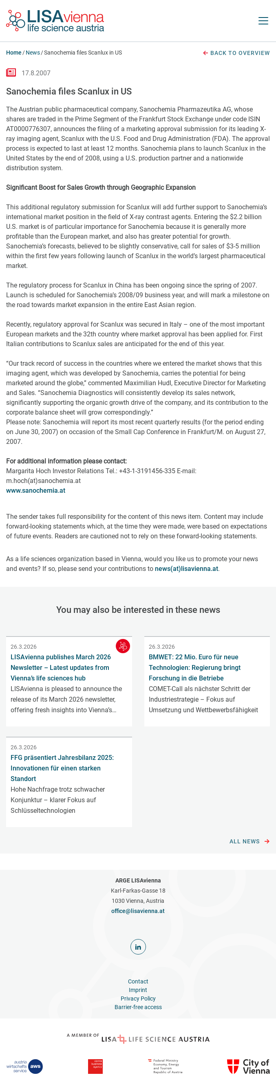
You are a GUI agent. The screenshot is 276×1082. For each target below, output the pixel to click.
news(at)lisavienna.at (186, 569)
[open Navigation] (263, 20)
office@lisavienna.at (138, 911)
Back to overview (236, 53)
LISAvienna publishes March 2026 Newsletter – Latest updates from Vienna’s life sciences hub (61, 667)
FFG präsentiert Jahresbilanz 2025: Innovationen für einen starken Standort (62, 768)
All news (250, 841)
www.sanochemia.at (35, 490)
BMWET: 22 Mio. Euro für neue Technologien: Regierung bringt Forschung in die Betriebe (195, 667)
